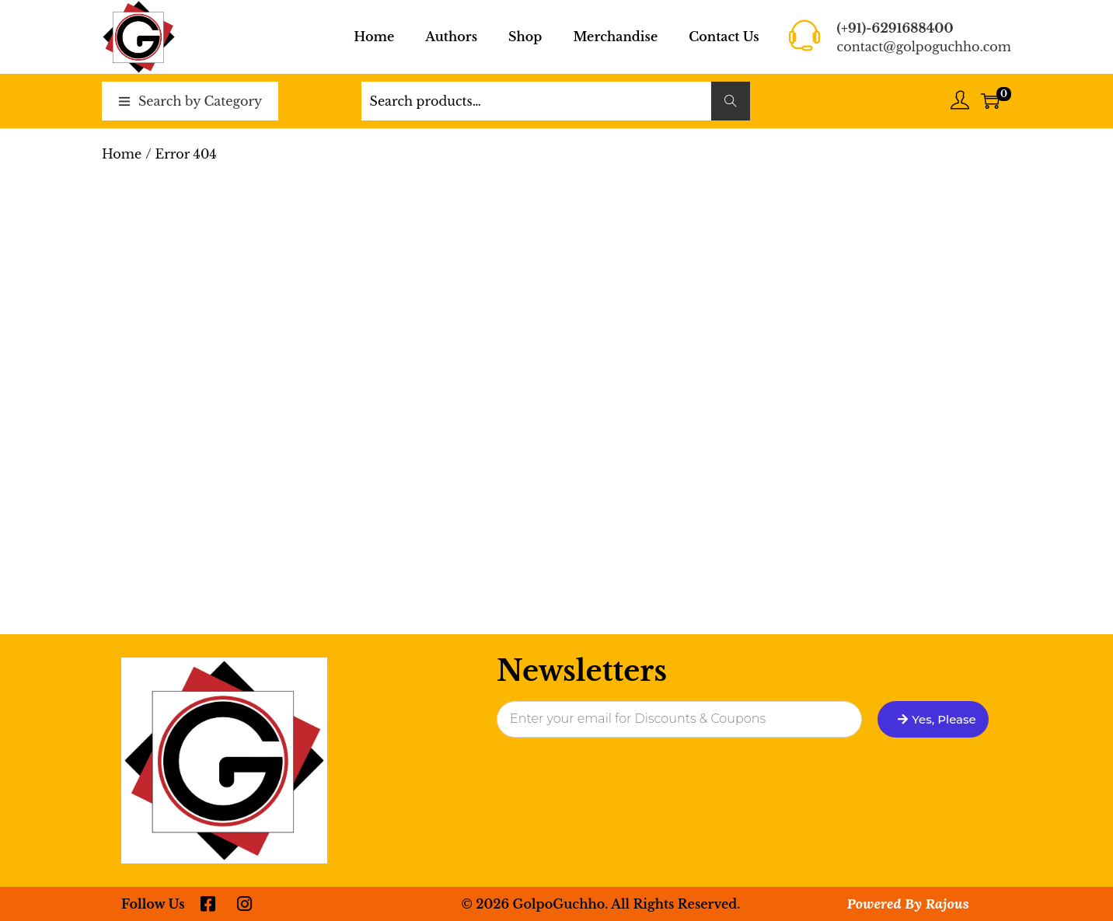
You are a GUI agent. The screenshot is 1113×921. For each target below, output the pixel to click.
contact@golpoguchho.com (924, 46)
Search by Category (200, 101)
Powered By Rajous (908, 903)
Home (121, 154)
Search (730, 101)
